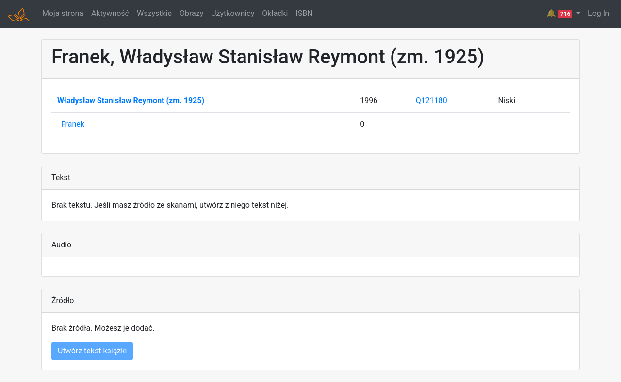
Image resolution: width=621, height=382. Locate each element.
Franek (72, 124)
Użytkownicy (232, 13)
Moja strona (62, 13)
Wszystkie (154, 13)
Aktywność (110, 13)
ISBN (303, 13)
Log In (598, 13)
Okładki (275, 13)
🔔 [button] (560, 13)
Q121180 (431, 100)
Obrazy (191, 13)
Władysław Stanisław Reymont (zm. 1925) (130, 100)
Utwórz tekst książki (92, 350)
